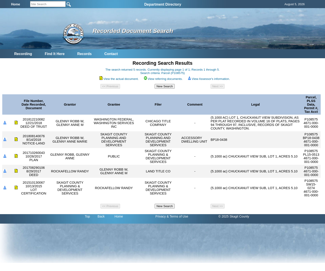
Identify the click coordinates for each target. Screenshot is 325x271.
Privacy (161, 216)
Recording (23, 54)
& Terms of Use (177, 216)
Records (84, 54)
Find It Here (55, 54)
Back (101, 216)
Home (118, 216)
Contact (111, 54)
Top (87, 216)
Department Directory (162, 4)
